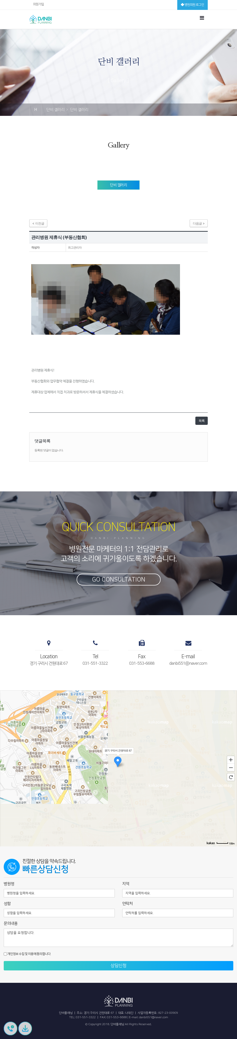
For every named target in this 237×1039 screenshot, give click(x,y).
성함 (7, 903)
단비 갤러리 (118, 185)
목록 (202, 420)
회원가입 (38, 4)
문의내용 (11, 923)
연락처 (127, 903)
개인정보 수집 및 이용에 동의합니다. (27, 954)
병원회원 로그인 (192, 4)
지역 (125, 884)
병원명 (9, 884)
